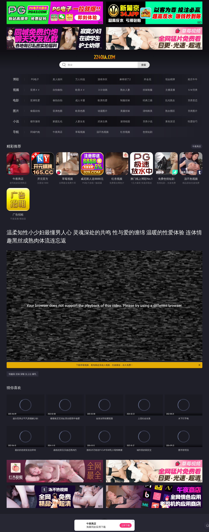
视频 (16, 90)
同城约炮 (35, 132)
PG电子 (35, 79)
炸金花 (147, 79)
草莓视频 (80, 132)
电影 (16, 100)
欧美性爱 (102, 100)
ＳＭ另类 (192, 89)
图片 (16, 111)
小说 (16, 121)
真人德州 (57, 79)
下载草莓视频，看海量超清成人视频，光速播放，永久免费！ (138, 365)
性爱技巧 (192, 121)
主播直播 (170, 89)
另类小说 (147, 121)
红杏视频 (125, 132)
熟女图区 (170, 111)
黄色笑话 (170, 121)
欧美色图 (80, 111)
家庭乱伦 (57, 121)
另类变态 (192, 100)
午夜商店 (57, 132)
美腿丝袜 (125, 111)
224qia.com (104, 57)
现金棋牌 (170, 79)
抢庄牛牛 (192, 79)
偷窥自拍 (35, 111)
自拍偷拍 (57, 89)
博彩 (16, 79)
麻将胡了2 (125, 79)
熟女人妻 (125, 89)
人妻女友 (80, 121)
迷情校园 (125, 121)
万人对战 (80, 79)
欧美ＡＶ (80, 89)
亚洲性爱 (35, 100)
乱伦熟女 (170, 100)
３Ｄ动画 (102, 89)
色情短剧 (147, 132)
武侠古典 (102, 121)
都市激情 (35, 121)
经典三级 (147, 100)
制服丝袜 (125, 100)
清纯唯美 (147, 111)
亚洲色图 (57, 111)
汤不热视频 (103, 132)
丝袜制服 (147, 89)
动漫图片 (102, 111)
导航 (16, 132)
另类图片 (192, 111)
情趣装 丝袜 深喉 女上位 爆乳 (22, 374)
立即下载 (125, 525)
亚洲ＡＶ (35, 89)
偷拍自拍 (57, 100)
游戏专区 (102, 79)
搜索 (143, 64)
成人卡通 (80, 100)
